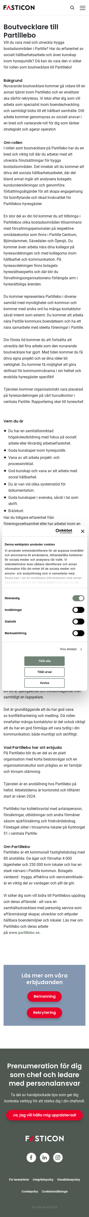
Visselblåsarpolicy (68, 1179)
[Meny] (82, 8)
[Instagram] (58, 1157)
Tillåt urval (44, 672)
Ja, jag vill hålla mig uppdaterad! (44, 1115)
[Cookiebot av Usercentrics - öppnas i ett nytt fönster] (53, 531)
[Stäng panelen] (82, 531)
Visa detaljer (68, 649)
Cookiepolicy (30, 1191)
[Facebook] (31, 1157)
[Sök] (72, 7)
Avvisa (44, 683)
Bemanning (45, 996)
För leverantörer (19, 1179)
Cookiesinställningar (55, 1191)
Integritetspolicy (43, 1179)
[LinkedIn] (44, 1157)
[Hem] (19, 7)
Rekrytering (44, 1012)
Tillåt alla (44, 661)
